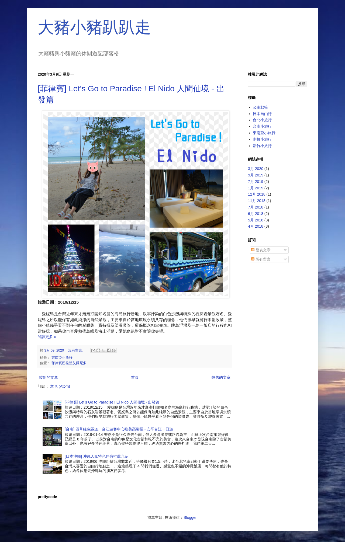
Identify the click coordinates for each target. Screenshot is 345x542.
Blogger (190, 517)
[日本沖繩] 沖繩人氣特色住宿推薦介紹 (96, 456)
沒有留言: (76, 350)
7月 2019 (255, 181)
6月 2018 (255, 213)
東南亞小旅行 (62, 358)
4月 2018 (255, 226)
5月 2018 (255, 220)
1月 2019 (255, 188)
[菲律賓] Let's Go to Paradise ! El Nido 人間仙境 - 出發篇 (112, 402)
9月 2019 (255, 175)
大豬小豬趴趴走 (94, 27)
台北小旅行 (262, 120)
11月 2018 (256, 201)
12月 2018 (256, 194)
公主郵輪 (260, 107)
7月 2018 (255, 207)
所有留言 (261, 259)
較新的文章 (48, 377)
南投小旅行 (262, 139)
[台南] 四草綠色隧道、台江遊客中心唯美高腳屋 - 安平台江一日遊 (119, 429)
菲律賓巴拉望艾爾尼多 (69, 363)
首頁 (135, 377)
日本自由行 (262, 114)
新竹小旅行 (262, 146)
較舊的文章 (221, 377)
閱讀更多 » (47, 337)
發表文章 (261, 250)
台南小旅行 (262, 126)
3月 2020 (255, 168)
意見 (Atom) (60, 386)
